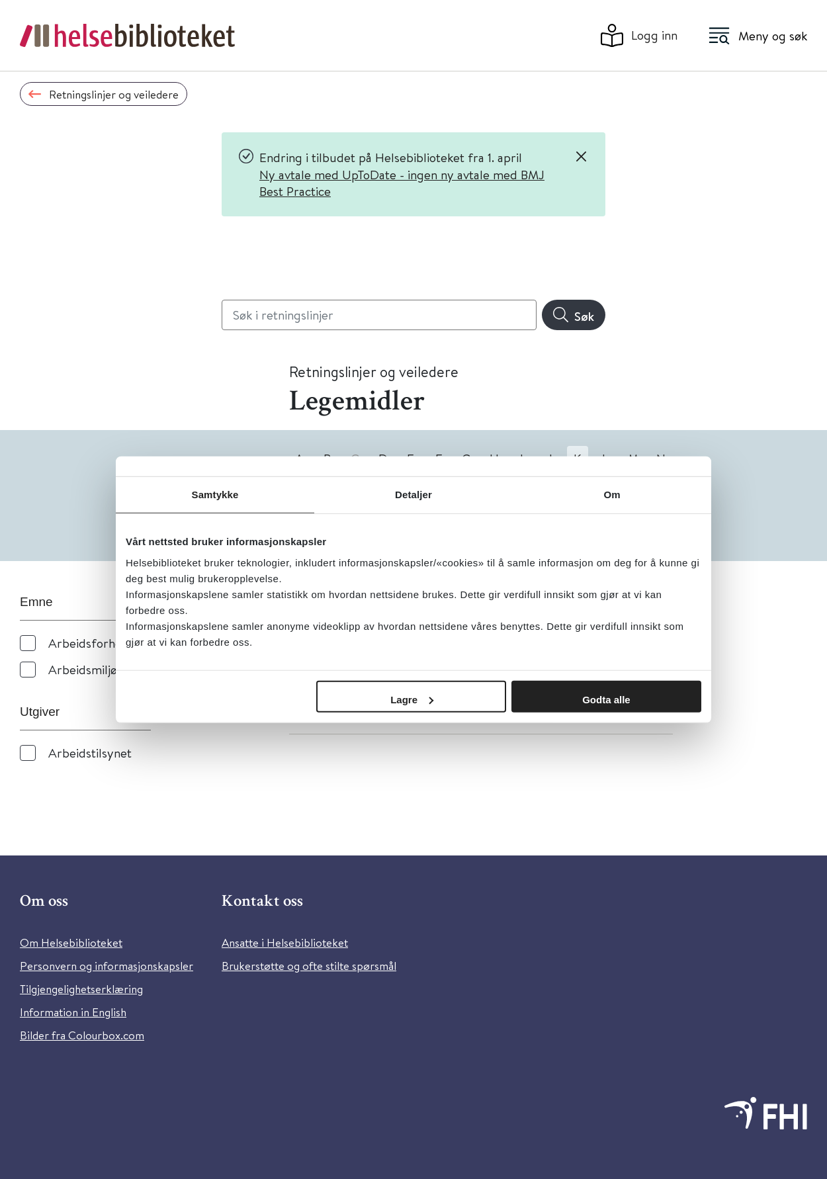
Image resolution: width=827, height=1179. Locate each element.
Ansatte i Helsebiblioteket (285, 942)
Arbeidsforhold (90, 642)
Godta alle (606, 699)
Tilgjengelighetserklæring (81, 988)
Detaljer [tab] (413, 494)
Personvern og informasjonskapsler (106, 965)
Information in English (73, 1012)
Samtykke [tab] (215, 494)
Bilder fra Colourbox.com (82, 1035)
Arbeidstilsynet (90, 752)
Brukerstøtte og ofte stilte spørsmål (309, 965)
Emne (36, 602)
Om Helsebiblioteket (71, 942)
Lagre (411, 699)
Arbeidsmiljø (82, 669)
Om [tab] (611, 494)
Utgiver (40, 712)
